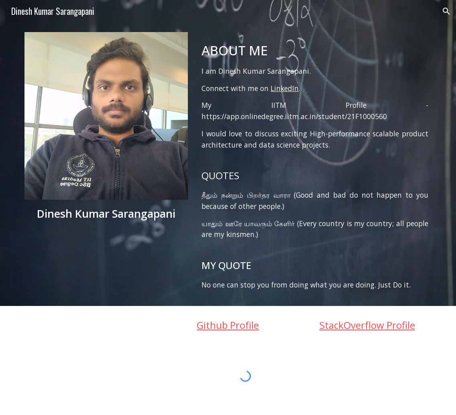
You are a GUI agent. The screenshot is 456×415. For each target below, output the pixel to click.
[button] (446, 11)
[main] (106, 214)
